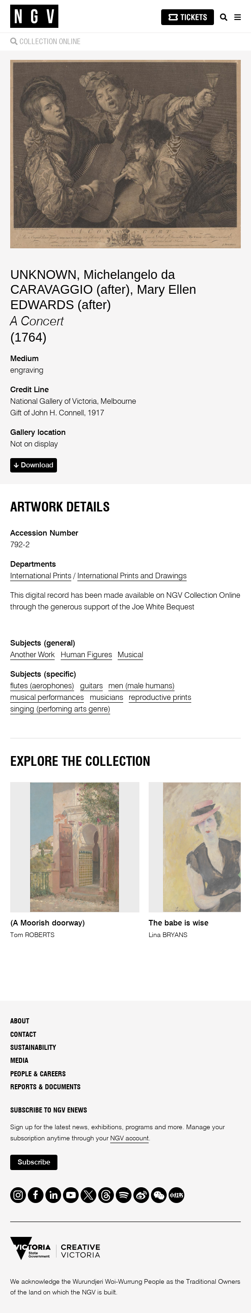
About (19, 1021)
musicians (106, 698)
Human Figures (86, 655)
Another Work (32, 655)
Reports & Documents (45, 1087)
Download (33, 465)
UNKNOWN (43, 274)
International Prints (40, 576)
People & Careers (38, 1074)
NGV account (129, 1138)
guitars (91, 686)
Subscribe (34, 1162)
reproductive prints (160, 698)
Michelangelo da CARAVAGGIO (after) (92, 282)
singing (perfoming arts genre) (60, 709)
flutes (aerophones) (42, 686)
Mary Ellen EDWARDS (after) (103, 297)
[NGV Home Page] (34, 16)
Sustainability (33, 1047)
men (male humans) (141, 686)
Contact (23, 1034)
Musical (130, 655)
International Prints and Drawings (132, 576)
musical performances (47, 698)
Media (19, 1060)
